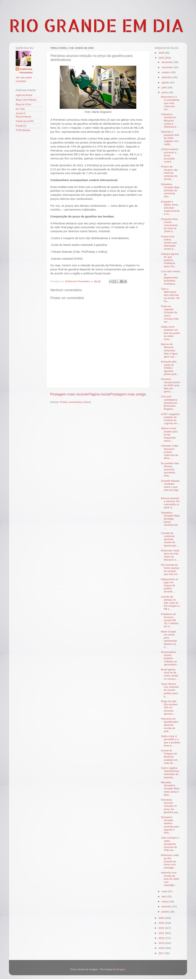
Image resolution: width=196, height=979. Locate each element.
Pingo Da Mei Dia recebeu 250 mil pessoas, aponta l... (169, 707)
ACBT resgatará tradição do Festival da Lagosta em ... (170, 419)
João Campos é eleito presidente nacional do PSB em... (170, 844)
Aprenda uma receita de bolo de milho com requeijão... (170, 878)
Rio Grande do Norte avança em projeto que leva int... (170, 569)
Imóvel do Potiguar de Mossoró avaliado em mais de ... (169, 756)
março (165, 901)
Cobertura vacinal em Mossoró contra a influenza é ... (170, 120)
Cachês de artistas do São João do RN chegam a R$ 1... (170, 603)
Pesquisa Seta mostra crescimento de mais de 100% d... (169, 225)
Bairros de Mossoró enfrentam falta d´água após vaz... (169, 350)
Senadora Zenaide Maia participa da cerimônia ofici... (170, 190)
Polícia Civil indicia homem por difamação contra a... (169, 242)
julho (165, 87)
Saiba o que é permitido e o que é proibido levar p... (170, 741)
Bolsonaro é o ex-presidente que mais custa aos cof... (170, 103)
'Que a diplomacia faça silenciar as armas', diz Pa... (170, 295)
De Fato (20, 108)
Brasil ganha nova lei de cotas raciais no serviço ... (170, 674)
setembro (167, 77)
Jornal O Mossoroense (23, 115)
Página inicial (99, 394)
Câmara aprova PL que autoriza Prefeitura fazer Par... (170, 260)
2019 (161, 943)
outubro (166, 72)
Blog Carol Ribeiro (26, 99)
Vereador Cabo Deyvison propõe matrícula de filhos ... (169, 452)
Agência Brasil (24, 95)
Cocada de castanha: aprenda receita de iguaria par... (169, 539)
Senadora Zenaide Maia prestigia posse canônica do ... (170, 520)
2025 (161, 57)
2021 (161, 933)
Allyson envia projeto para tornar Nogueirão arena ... (169, 434)
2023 (161, 923)
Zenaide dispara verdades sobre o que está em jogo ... (170, 487)
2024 (161, 918)
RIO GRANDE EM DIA (96, 25)
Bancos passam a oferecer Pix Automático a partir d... (170, 503)
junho (165, 92)
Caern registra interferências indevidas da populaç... (170, 773)
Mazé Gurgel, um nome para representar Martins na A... (169, 639)
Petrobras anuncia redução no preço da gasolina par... (170, 806)
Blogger (120, 969)
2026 (161, 52)
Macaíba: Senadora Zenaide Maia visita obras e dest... (170, 788)
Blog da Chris (23, 104)
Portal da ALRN (24, 121)
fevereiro (167, 906)
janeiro (166, 911)
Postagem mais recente (69, 394)
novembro (168, 67)
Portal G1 (21, 125)
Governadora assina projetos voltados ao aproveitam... (170, 658)
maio (165, 891)
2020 (161, 938)
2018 (161, 948)
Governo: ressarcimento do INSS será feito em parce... (170, 385)
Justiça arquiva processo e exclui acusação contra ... (169, 155)
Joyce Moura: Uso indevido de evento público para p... (170, 690)
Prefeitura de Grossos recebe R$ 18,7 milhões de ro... (170, 620)
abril (164, 896)
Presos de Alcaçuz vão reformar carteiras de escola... (169, 172)
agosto (166, 82)
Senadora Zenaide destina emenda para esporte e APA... (170, 825)
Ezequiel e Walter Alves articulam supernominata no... (170, 208)
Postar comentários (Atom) (75, 402)
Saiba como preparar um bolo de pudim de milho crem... (170, 333)
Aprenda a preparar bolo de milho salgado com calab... (170, 138)
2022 (161, 928)
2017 (161, 953)
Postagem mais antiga (128, 394)
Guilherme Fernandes (26, 71)
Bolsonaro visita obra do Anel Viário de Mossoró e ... (170, 555)
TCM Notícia (23, 130)
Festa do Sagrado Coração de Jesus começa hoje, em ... (170, 314)
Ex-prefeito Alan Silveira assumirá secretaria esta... (170, 469)
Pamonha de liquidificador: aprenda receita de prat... (170, 725)
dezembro (168, 62)
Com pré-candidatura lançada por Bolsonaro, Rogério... (169, 402)
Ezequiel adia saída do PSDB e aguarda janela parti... (170, 368)
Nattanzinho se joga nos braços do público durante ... (169, 585)
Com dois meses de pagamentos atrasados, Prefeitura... (170, 277)
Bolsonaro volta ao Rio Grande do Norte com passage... (170, 861)
